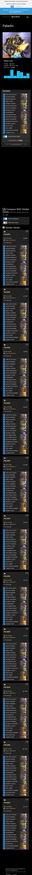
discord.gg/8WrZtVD (15, 12)
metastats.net (13, 870)
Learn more (19, 6)
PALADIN (7, 234)
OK (12, 6)
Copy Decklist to (16, 140)
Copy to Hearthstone (10, 240)
